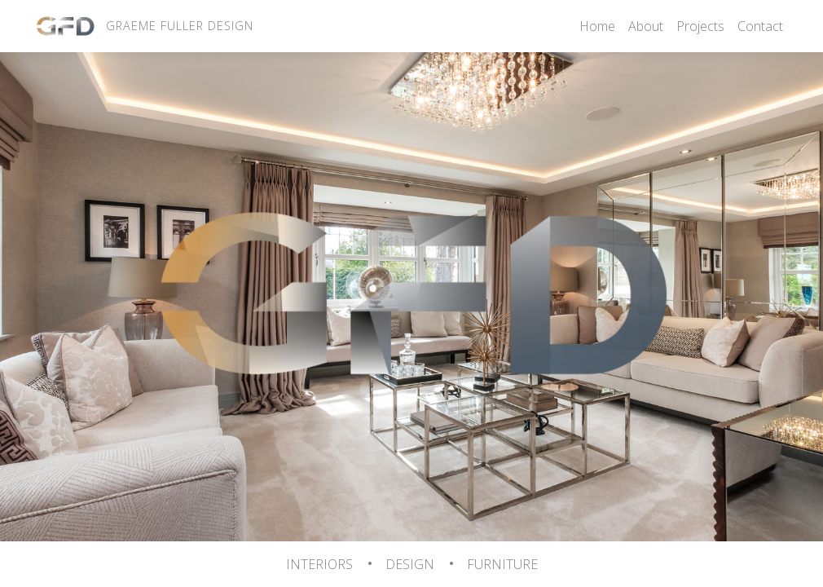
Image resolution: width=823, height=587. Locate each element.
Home (597, 26)
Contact (760, 26)
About (645, 26)
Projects (700, 26)
